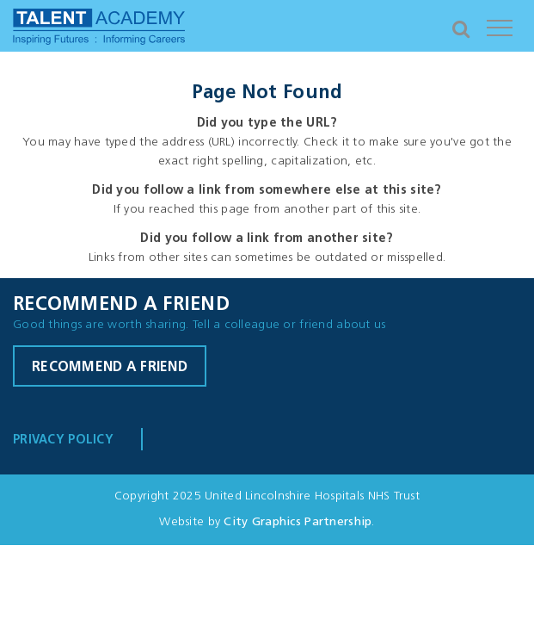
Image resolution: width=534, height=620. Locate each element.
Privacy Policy (63, 440)
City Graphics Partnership (297, 522)
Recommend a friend (109, 368)
